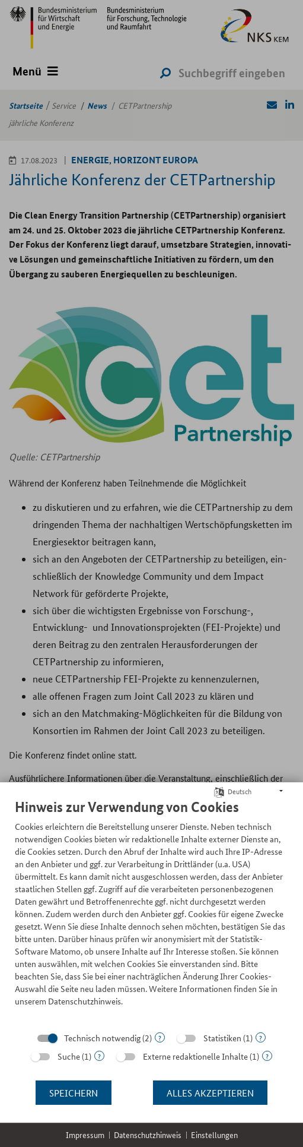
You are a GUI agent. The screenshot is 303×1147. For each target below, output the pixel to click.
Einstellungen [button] (214, 1134)
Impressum (85, 1134)
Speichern (73, 1092)
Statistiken (222, 1038)
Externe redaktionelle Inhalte (195, 1056)
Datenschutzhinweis (147, 1134)
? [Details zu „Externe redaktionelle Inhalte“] (267, 1056)
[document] (151, 911)
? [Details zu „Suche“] (99, 1056)
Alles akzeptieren (210, 1092)
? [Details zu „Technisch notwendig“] (159, 1037)
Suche (69, 1056)
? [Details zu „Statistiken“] (260, 1037)
